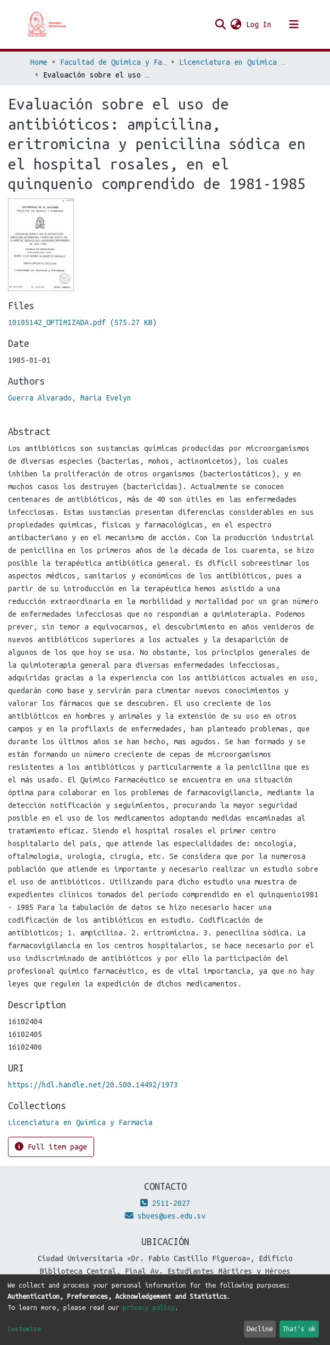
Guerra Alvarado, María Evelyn (69, 398)
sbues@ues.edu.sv (165, 1216)
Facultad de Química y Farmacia (113, 62)
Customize (24, 1328)
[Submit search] (220, 24)
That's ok (299, 1328)
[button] (236, 24)
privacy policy (149, 1307)
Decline (260, 1328)
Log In (259, 24)
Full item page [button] (51, 1146)
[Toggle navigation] (294, 24)
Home (38, 62)
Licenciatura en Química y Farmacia (232, 62)
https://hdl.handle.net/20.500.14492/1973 (93, 1084)
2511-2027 (165, 1203)
